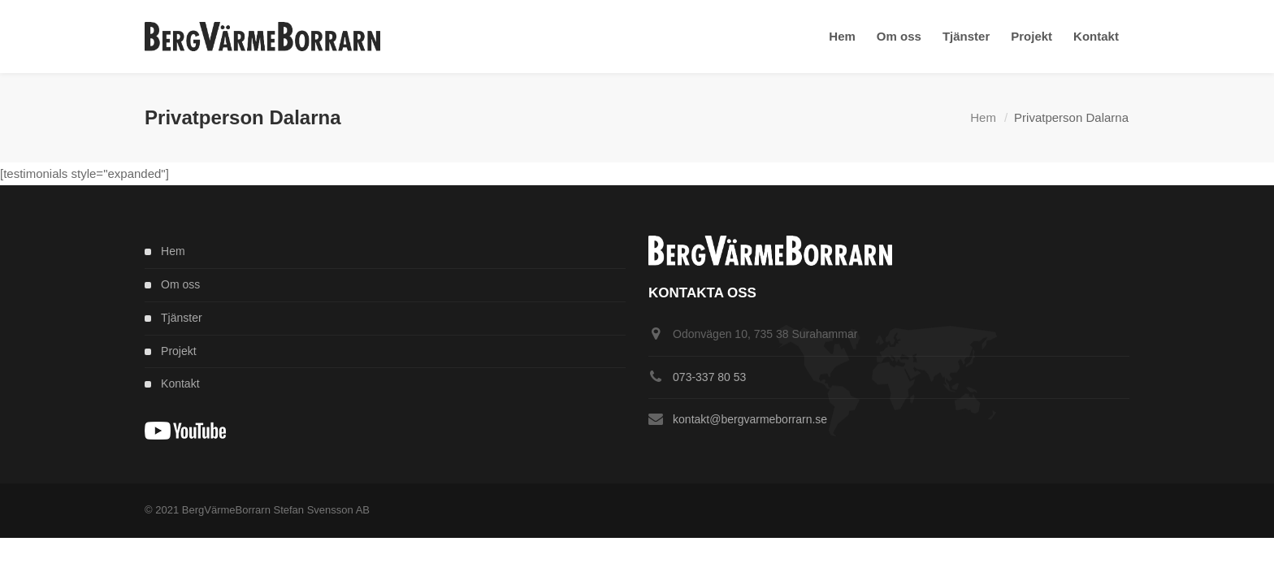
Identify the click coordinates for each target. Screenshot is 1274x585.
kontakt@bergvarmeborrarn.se (750, 419)
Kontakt (180, 383)
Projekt (179, 351)
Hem (983, 117)
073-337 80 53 (709, 377)
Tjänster (181, 317)
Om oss (180, 284)
